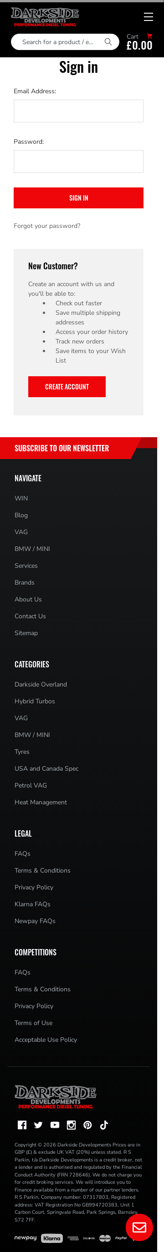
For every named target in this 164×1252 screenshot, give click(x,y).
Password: (29, 141)
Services (26, 565)
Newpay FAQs (35, 921)
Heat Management (41, 802)
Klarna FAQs (33, 904)
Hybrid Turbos (35, 701)
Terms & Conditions (43, 870)
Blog (21, 515)
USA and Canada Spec (46, 768)
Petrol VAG (31, 785)
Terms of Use (33, 1023)
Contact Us (30, 616)
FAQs (23, 853)
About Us (28, 599)
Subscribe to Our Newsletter (62, 448)
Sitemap (26, 633)
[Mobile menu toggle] (148, 16)
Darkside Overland (41, 684)
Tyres (22, 751)
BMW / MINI (32, 549)
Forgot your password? (47, 226)
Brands (25, 582)
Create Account (67, 386)
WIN (21, 498)
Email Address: (35, 91)
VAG (21, 532)
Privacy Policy (34, 887)
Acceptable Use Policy (46, 1039)
